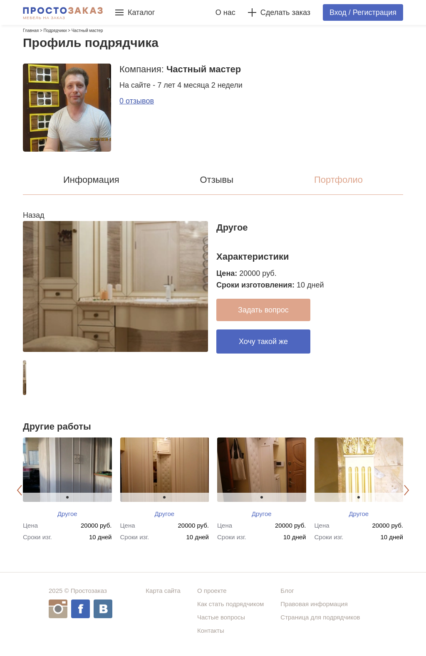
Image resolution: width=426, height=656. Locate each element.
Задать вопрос (263, 310)
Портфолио (338, 179)
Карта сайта (163, 590)
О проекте (212, 590)
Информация (91, 179)
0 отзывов (136, 101)
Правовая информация (313, 603)
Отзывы (216, 179)
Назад (34, 215)
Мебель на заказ (44, 18)
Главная (31, 30)
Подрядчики (55, 30)
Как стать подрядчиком (230, 603)
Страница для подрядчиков (320, 617)
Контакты (210, 630)
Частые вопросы (221, 617)
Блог (287, 590)
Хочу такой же (263, 341)
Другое (67, 513)
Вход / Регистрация (362, 12)
